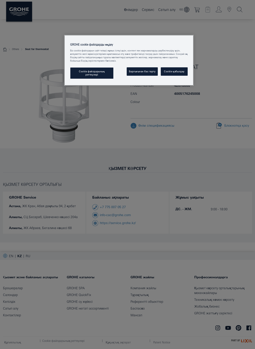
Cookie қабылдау (174, 71)
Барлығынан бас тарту (142, 71)
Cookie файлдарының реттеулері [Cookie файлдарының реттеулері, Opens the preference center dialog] (92, 73)
